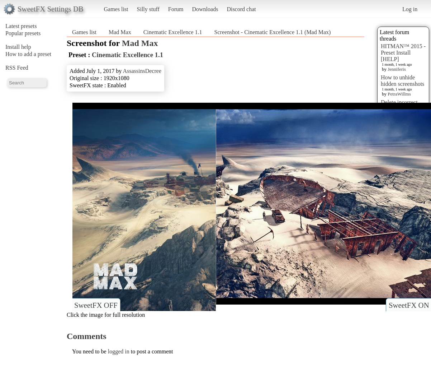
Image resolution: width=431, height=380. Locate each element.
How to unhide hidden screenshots (402, 80)
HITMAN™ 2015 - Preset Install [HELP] (403, 52)
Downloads (205, 9)
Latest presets (21, 26)
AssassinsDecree (142, 71)
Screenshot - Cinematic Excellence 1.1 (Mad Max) (272, 32)
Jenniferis (397, 69)
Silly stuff (148, 9)
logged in (118, 351)
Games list (116, 9)
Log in (409, 9)
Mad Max (120, 32)
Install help (18, 47)
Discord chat (241, 9)
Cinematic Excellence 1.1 (172, 32)
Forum (176, 9)
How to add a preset (28, 54)
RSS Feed (16, 68)
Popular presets (23, 33)
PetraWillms (399, 94)
